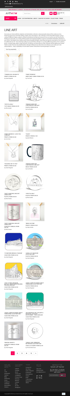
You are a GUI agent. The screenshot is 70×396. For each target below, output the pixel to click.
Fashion (6, 375)
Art (5, 370)
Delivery (17, 378)
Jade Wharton (30, 138)
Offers (27, 382)
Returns (17, 380)
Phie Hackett (8, 108)
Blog (16, 1)
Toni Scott (29, 78)
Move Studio (9, 198)
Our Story (28, 369)
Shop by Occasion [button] (44, 18)
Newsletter (29, 381)
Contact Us (28, 367)
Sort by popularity (11, 49)
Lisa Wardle (30, 109)
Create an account (60, 1)
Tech (5, 371)
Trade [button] (61, 18)
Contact (17, 382)
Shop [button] (7, 18)
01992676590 (9, 6)
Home (19, 18)
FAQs (27, 377)
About (35, 18)
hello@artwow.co (16, 3)
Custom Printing (27, 18)
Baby (5, 376)
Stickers (6, 387)
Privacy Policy (18, 377)
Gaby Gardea (30, 227)
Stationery (7, 378)
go (63, 375)
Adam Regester (9, 78)
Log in (51, 1)
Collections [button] (54, 18)
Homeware (7, 373)
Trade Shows (29, 379)
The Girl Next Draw (31, 347)
